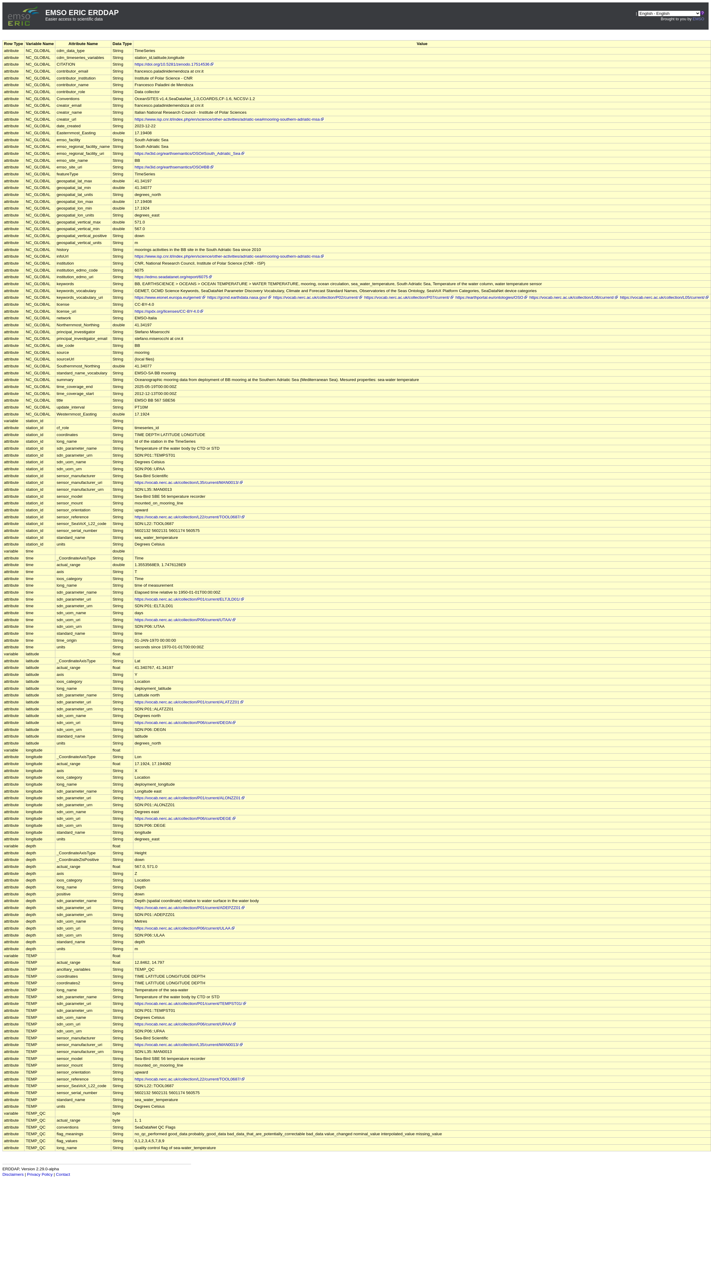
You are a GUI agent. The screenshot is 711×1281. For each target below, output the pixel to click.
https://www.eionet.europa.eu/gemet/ (170, 297)
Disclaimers (13, 1174)
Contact (63, 1174)
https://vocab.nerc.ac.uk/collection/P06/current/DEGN (185, 722)
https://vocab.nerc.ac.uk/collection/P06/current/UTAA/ (185, 620)
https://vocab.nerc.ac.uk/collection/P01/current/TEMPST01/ (191, 1003)
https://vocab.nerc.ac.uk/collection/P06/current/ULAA (185, 928)
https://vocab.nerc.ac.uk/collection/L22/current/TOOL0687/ (190, 517)
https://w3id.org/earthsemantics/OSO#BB (174, 167)
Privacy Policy (40, 1174)
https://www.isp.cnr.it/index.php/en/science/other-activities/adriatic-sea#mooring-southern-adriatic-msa (230, 119)
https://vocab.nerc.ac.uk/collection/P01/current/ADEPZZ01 (190, 907)
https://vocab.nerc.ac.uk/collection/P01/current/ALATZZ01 (189, 702)
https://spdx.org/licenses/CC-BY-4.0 (169, 311)
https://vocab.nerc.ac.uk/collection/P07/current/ (409, 297)
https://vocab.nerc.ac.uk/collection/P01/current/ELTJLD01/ (190, 599)
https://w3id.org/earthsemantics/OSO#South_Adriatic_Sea (190, 153)
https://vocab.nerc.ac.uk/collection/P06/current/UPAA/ (186, 1024)
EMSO (698, 19)
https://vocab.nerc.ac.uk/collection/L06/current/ (574, 297)
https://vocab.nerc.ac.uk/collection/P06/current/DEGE (185, 818)
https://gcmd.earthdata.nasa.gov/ (239, 297)
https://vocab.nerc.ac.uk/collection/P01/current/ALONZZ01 (190, 798)
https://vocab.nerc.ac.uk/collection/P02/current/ (318, 297)
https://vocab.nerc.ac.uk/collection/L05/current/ (664, 297)
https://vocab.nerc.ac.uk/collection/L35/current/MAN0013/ (189, 482)
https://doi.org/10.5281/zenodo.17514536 (174, 64)
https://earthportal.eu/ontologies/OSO (492, 297)
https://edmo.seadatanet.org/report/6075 (174, 277)
